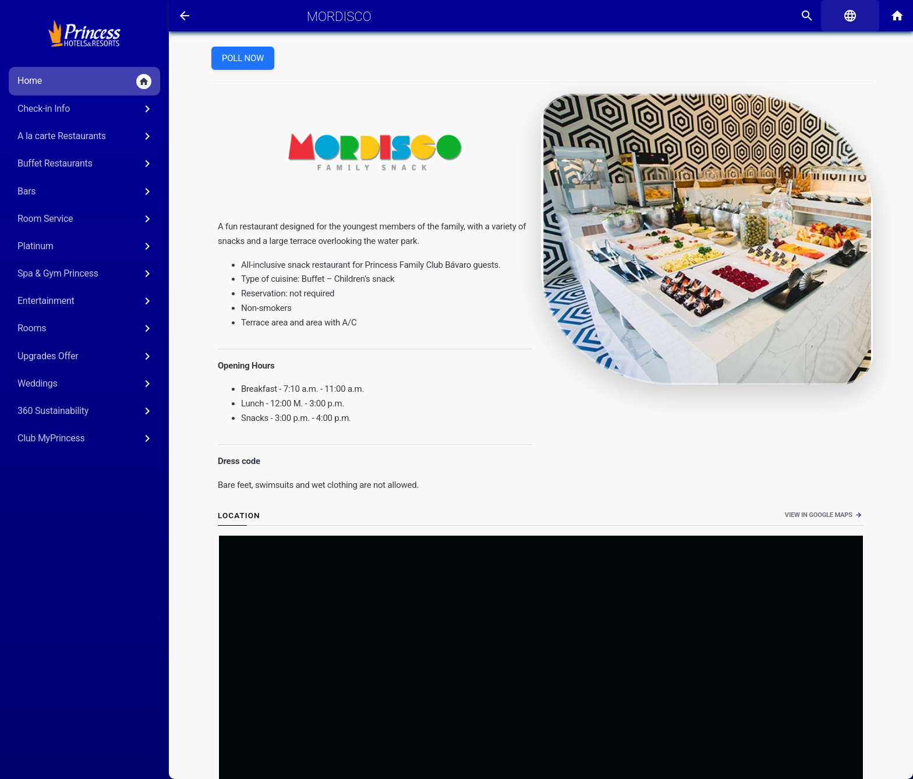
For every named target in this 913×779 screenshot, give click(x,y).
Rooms (85, 328)
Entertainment (85, 301)
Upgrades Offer (85, 356)
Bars (85, 192)
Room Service (85, 219)
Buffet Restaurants (85, 164)
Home (84, 81)
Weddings (85, 384)
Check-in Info (85, 109)
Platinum (85, 246)
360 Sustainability (85, 411)
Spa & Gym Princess (85, 274)
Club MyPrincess (85, 438)
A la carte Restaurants (85, 136)
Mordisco (339, 16)
